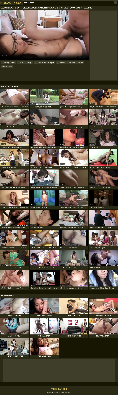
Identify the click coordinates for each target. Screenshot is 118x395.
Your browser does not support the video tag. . (44, 35)
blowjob (72, 63)
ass (14, 63)
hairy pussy (8, 66)
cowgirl (29, 63)
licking (6, 63)
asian (21, 63)
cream (81, 63)
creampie (62, 63)
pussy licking (41, 63)
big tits (52, 63)
